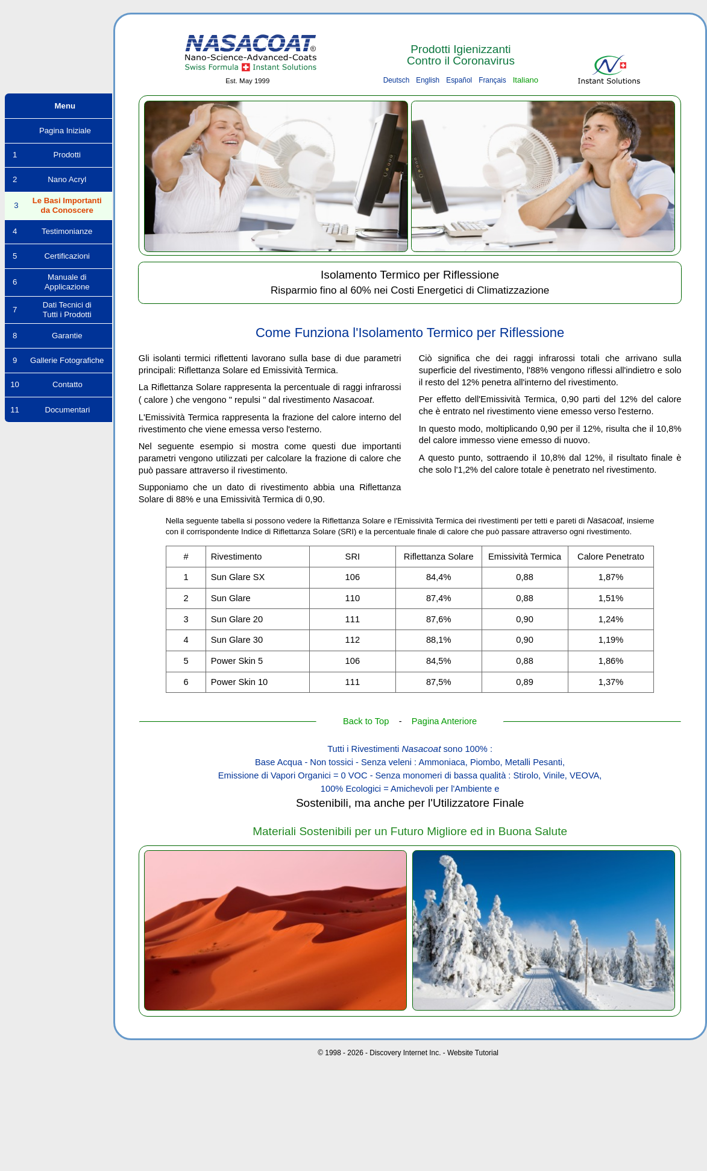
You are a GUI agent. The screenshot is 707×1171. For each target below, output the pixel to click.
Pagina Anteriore (444, 721)
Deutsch (396, 80)
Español (459, 80)
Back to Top (366, 721)
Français (492, 80)
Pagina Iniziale (58, 130)
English (427, 80)
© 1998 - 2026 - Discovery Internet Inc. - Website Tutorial (408, 1053)
